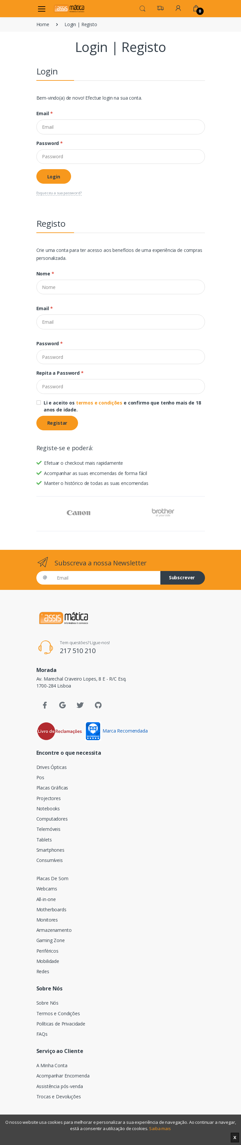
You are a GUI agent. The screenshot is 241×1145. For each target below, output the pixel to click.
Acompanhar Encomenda (63, 1076)
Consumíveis (49, 860)
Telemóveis (48, 829)
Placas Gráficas (52, 788)
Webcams (46, 888)
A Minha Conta (51, 1065)
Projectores (48, 798)
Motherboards (51, 909)
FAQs (42, 1034)
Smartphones (50, 850)
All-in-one (46, 899)
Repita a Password (60, 373)
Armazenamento (54, 930)
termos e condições (99, 403)
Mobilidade (48, 961)
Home (42, 24)
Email (44, 113)
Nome (45, 273)
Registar (57, 423)
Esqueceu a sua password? (59, 192)
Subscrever (182, 577)
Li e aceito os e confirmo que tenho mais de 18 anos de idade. (122, 406)
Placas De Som (52, 878)
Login (53, 176)
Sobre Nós (47, 1003)
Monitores (47, 920)
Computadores (52, 819)
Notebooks (48, 808)
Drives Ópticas (51, 767)
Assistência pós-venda (59, 1086)
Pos (40, 777)
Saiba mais (160, 1128)
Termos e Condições (58, 1013)
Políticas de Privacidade (61, 1024)
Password (49, 143)
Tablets (44, 839)
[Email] (120, 126)
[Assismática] (69, 8)
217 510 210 (77, 650)
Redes (42, 971)
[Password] (120, 156)
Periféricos (47, 951)
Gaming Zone (50, 940)
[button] (142, 8)
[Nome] (120, 287)
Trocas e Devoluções (58, 1096)
